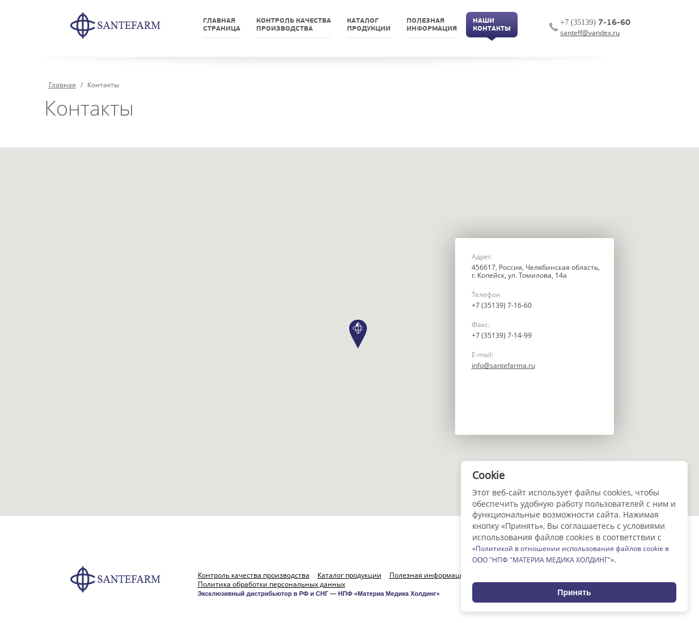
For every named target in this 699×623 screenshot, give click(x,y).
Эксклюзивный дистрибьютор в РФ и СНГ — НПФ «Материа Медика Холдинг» (319, 593)
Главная (62, 85)
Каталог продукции (349, 575)
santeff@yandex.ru (590, 32)
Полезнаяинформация (431, 25)
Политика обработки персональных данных (271, 584)
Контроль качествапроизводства (293, 25)
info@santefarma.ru (503, 365)
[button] (358, 334)
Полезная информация (428, 575)
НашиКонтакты (492, 25)
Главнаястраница (221, 25)
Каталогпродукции (369, 25)
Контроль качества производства (254, 575)
